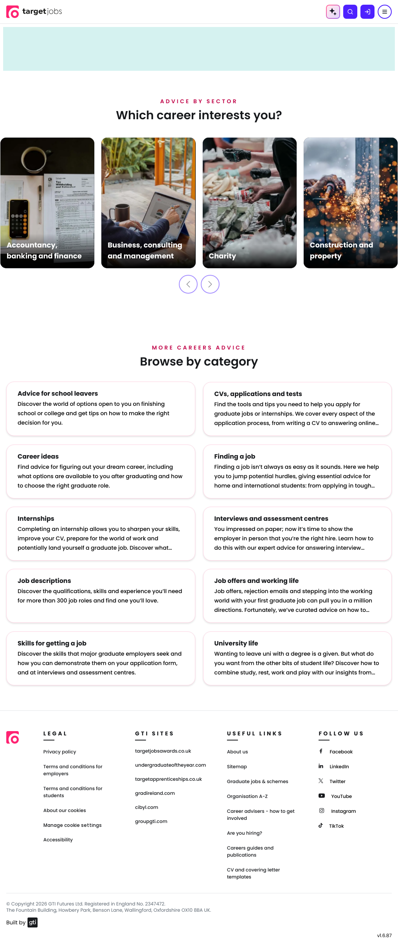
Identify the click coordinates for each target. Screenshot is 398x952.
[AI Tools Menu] (333, 12)
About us (237, 749)
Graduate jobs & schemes (257, 779)
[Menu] (385, 12)
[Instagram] (337, 807)
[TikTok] (331, 822)
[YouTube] (335, 793)
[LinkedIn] (334, 763)
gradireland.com (155, 791)
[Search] (350, 12)
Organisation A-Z (247, 794)
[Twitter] (332, 778)
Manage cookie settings (72, 822)
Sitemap (237, 764)
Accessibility (58, 837)
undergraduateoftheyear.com (170, 763)
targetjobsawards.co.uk (163, 749)
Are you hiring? (244, 830)
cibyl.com (146, 805)
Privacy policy (59, 749)
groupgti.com (151, 819)
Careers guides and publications (250, 849)
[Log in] (367, 12)
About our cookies (64, 808)
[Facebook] (336, 748)
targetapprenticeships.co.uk (168, 777)
